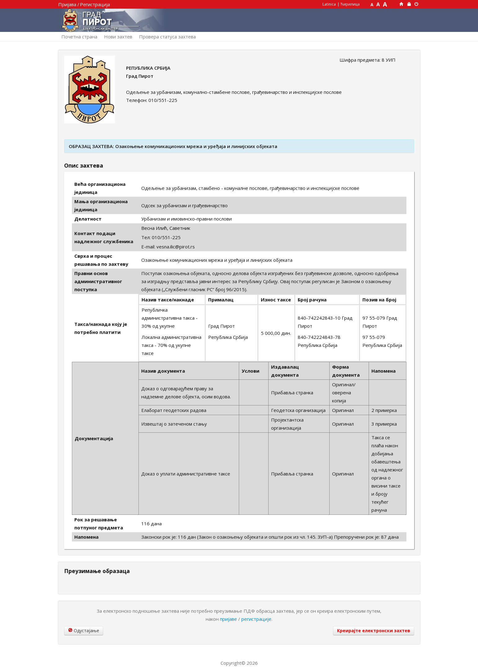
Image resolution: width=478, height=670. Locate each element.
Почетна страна (79, 36)
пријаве (228, 619)
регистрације (256, 619)
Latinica (329, 4)
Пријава (67, 4)
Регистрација (95, 4)
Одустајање (83, 630)
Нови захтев (118, 36)
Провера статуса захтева (167, 36)
